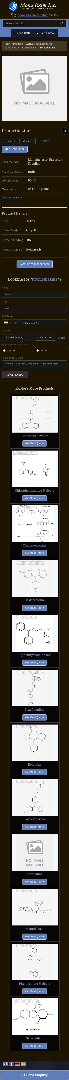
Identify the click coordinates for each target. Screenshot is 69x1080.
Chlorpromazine (34, 545)
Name (5, 287)
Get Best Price (15, 149)
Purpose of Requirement (14, 344)
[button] (33, 15)
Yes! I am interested (34, 264)
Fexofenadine (34, 709)
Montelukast (34, 929)
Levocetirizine (34, 819)
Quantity (6, 330)
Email (4, 302)
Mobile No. (7, 316)
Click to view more (12, 197)
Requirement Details (12, 358)
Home (7, 44)
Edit (44, 141)
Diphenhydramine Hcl (34, 655)
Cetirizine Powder (35, 436)
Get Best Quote (34, 443)
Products (18, 44)
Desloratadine (34, 600)
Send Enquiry (34, 1075)
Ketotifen (34, 764)
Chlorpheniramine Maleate (34, 490)
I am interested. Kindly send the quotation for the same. (34, 364)
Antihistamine (28, 47)
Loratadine (35, 874)
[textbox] (28, 141)
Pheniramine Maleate (34, 983)
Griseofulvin (34, 1038)
